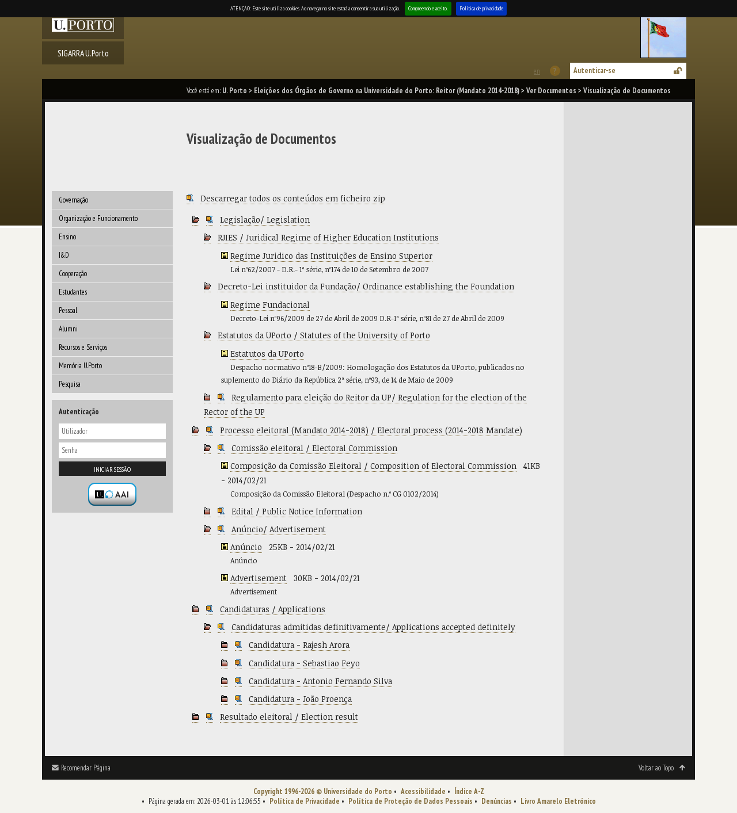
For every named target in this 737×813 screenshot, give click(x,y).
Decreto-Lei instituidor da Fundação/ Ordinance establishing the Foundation (366, 286)
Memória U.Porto (80, 366)
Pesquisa (70, 384)
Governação (73, 200)
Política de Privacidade (304, 801)
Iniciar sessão (112, 469)
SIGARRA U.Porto (83, 53)
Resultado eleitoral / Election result (289, 716)
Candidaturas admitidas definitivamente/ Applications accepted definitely (373, 626)
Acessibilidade (423, 791)
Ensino (67, 237)
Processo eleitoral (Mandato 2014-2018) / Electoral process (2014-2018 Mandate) (371, 430)
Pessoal (68, 310)
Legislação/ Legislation (265, 219)
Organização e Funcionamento (98, 218)
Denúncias (496, 801)
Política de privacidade (481, 8)
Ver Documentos (551, 91)
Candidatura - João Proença (300, 698)
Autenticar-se (594, 70)
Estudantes (73, 292)
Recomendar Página (86, 768)
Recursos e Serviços (83, 347)
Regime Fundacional (270, 304)
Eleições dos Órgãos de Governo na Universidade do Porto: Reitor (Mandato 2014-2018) (386, 91)
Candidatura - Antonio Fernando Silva (320, 680)
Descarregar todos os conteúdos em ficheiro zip (292, 198)
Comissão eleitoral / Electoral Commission (314, 447)
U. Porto (234, 91)
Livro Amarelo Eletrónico (558, 801)
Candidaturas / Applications (272, 609)
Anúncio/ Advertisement (278, 529)
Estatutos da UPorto (267, 353)
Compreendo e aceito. (428, 8)
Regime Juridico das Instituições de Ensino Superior (331, 255)
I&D (64, 255)
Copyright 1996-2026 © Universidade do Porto (322, 791)
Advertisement (258, 577)
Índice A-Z (469, 791)
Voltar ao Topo (656, 768)
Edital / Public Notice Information (296, 511)
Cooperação (73, 273)
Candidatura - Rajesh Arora (299, 644)
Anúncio (246, 546)
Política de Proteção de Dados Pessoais (410, 801)
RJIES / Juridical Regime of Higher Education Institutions (328, 237)
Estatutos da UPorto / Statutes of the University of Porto (324, 335)
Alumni (68, 329)
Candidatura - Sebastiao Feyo (304, 663)
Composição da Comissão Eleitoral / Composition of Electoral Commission (373, 465)
